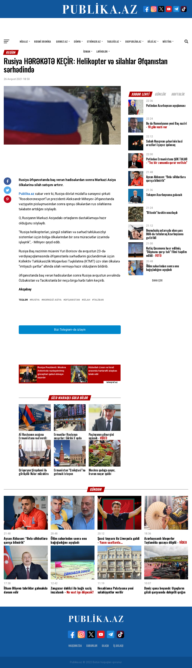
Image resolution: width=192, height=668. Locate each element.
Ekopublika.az (133, 41)
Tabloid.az (113, 41)
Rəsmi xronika (42, 41)
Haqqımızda (75, 646)
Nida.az (24, 41)
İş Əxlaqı (118, 646)
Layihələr (102, 51)
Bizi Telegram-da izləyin (70, 329)
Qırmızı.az (62, 41)
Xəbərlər (91, 646)
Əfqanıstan (72, 300)
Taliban (99, 300)
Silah (86, 300)
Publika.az (26, 194)
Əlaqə (105, 646)
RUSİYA (35, 300)
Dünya (77, 41)
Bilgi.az (152, 41)
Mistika (167, 41)
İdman (86, 51)
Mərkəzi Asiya (52, 300)
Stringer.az (94, 41)
